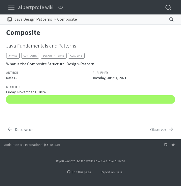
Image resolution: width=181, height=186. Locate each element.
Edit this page (79, 172)
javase (13, 55)
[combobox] (168, 7)
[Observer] (162, 129)
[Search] (167, 19)
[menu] (11, 7)
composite (30, 55)
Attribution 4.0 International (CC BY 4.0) (32, 145)
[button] (9, 19)
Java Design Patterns (33, 19)
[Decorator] (20, 129)
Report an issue (109, 172)
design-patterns (53, 55)
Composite (67, 19)
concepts (76, 55)
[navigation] (121, 19)
